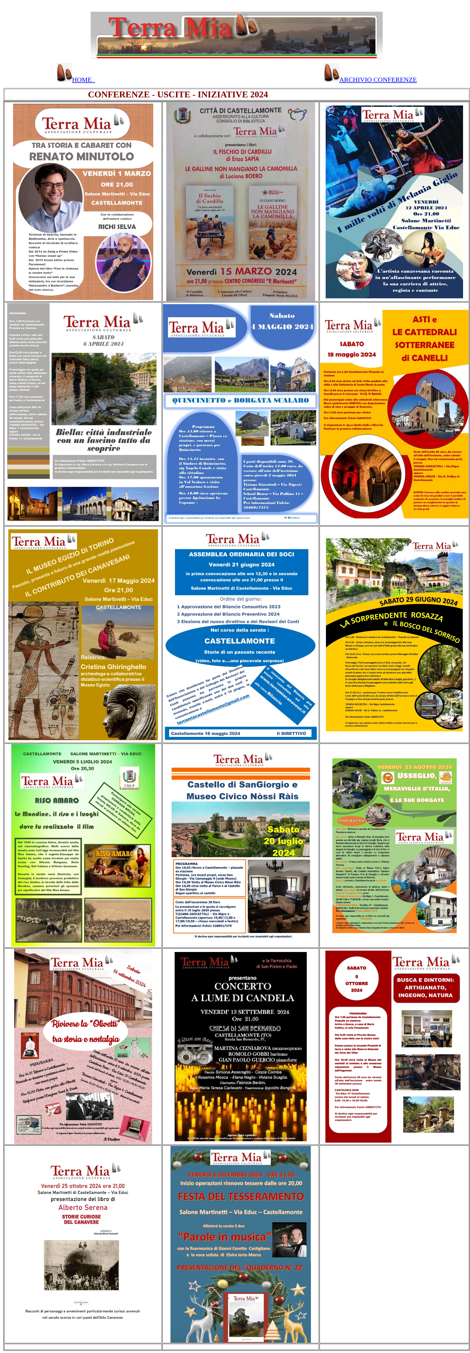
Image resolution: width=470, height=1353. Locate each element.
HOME (75, 79)
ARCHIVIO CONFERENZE (370, 79)
